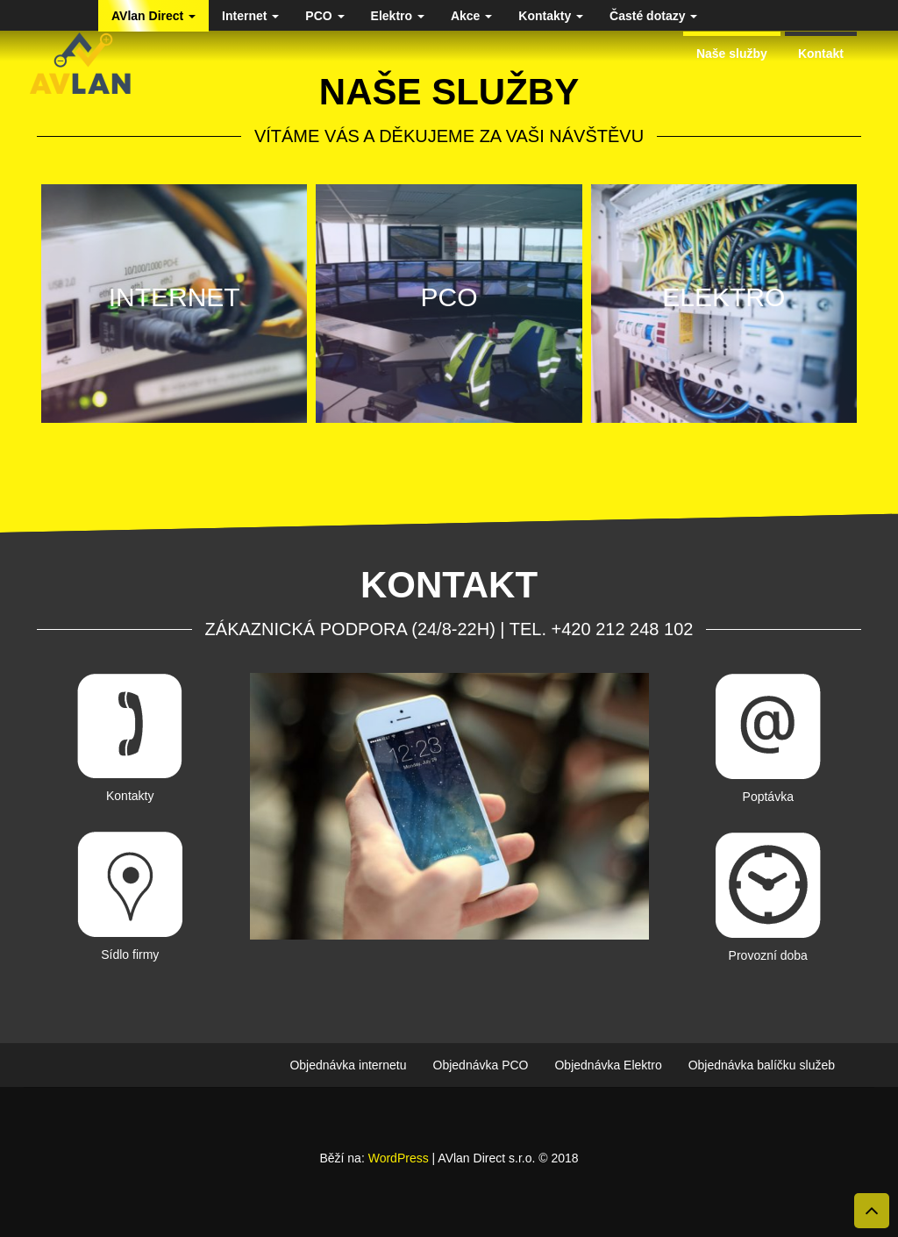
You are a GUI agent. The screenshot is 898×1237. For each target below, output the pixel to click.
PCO (324, 16)
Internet (250, 16)
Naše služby (731, 53)
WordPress (398, 1158)
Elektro (397, 16)
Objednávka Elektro (607, 1065)
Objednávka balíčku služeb (761, 1065)
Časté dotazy (653, 16)
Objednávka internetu (347, 1065)
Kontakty (550, 16)
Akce (471, 16)
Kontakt (821, 53)
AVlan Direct (153, 16)
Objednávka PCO (481, 1065)
